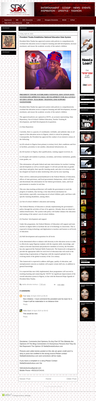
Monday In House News (90, 207)
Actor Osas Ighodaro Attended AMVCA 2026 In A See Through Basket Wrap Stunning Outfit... (87, 252)
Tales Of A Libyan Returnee (13, 23)
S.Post (72, 20)
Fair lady (26, 296)
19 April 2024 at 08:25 (39, 296)
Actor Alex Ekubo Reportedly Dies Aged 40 (90, 185)
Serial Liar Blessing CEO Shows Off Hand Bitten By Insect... (90, 216)
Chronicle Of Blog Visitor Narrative (90, 232)
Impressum (8, 20)
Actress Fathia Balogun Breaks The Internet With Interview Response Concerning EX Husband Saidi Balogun (87, 194)
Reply (25, 304)
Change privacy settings (21, 395)
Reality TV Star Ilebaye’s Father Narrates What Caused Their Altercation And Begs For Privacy (87, 242)
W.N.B (64, 20)
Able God (27, 311)
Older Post (71, 379)
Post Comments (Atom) (53, 386)
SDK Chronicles (27, 20)
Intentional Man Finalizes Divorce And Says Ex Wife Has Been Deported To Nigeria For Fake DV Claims (87, 225)
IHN (17, 20)
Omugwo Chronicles (51, 20)
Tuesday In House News (90, 201)
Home (48, 379)
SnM (27, 23)
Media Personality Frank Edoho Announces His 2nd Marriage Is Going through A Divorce (87, 177)
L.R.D (39, 20)
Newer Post (25, 379)
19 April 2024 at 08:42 (39, 311)
